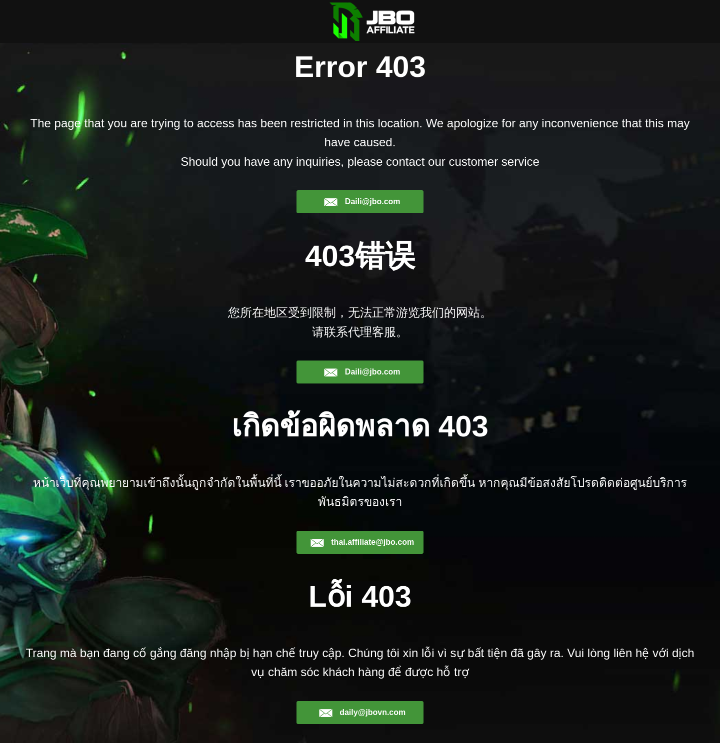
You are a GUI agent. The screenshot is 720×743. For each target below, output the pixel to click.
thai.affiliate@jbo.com (362, 542)
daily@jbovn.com (362, 713)
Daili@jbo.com (362, 202)
